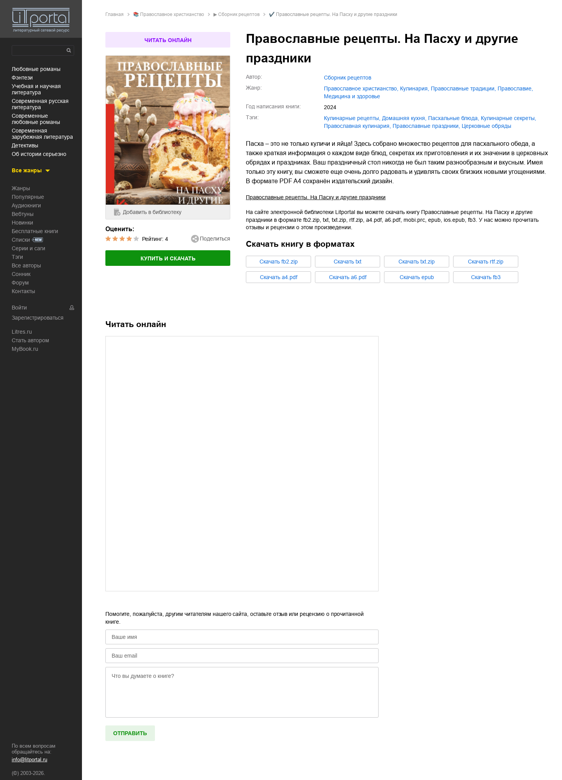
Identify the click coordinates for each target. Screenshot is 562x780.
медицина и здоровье (352, 96)
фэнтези (22, 77)
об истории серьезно (39, 154)
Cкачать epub (417, 277)
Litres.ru (22, 332)
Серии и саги (28, 248)
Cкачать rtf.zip (485, 261)
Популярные (28, 197)
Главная (114, 14)
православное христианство (172, 14)
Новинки (22, 222)
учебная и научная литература (36, 89)
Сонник (21, 274)
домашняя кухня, (404, 118)
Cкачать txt (347, 261)
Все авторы (26, 265)
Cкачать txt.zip (416, 261)
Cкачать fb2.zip (279, 261)
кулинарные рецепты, (352, 118)
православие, (515, 88)
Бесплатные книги (35, 231)
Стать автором (30, 340)
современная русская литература (40, 104)
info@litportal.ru (29, 759)
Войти (19, 307)
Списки (21, 240)
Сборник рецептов (239, 14)
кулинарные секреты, (508, 118)
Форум (20, 282)
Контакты (23, 291)
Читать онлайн (168, 40)
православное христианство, (361, 88)
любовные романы (36, 69)
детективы (25, 145)
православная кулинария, (357, 126)
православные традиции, (463, 88)
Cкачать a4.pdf (278, 277)
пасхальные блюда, (453, 118)
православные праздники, (426, 126)
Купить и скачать (168, 258)
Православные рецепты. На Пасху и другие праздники (316, 197)
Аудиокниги (26, 205)
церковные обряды (486, 126)
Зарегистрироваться (38, 318)
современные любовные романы (36, 119)
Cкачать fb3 (486, 277)
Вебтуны (23, 214)
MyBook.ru (25, 349)
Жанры (21, 188)
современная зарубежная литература (42, 133)
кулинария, (414, 88)
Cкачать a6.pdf (347, 277)
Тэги (17, 257)
